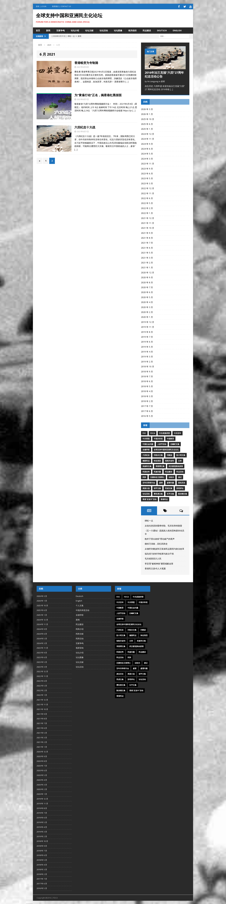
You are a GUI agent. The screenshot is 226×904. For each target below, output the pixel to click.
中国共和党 (158, 438)
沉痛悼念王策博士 (157, 476)
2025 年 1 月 (147, 128)
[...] (171, 88)
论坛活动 (104, 29)
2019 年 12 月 (147, 321)
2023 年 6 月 (147, 173)
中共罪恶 (146, 438)
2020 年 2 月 (147, 311)
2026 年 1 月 (147, 113)
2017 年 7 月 (147, 405)
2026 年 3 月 (147, 108)
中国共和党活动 (82, 609)
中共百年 (177, 432)
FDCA (152, 432)
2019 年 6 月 (147, 341)
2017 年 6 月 (147, 410)
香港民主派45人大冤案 (155, 568)
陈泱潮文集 (182, 493)
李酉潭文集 (160, 466)
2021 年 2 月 (147, 262)
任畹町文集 (174, 443)
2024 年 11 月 (147, 138)
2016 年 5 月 (147, 415)
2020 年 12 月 (147, 272)
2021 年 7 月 (147, 242)
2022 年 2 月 (147, 207)
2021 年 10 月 (147, 227)
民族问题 (157, 471)
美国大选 (146, 487)
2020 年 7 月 (147, 286)
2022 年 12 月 (147, 187)
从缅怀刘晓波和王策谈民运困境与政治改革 (164, 548)
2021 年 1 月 (147, 267)
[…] (126, 81)
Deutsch (162, 29)
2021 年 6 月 (147, 247)
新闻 (48, 29)
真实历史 (181, 482)
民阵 (144, 476)
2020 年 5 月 (147, 296)
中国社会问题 (148, 443)
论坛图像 (118, 29)
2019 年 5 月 (147, 346)
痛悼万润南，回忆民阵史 (156, 543)
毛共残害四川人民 (153, 558)
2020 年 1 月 (147, 316)
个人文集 (79, 605)
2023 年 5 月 (147, 178)
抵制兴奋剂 (169, 460)
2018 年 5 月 (147, 385)
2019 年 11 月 (147, 326)
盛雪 (161, 482)
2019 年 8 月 (147, 331)
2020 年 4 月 (147, 301)
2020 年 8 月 (147, 281)
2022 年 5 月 (147, 202)
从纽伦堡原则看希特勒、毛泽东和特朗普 (163, 525)
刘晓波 (169, 454)
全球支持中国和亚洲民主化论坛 (166, 449)
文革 (180, 460)
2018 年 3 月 (147, 395)
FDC (144, 432)
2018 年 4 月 (147, 390)
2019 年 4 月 (147, 351)
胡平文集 (157, 487)
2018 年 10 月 (147, 366)
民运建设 (147, 29)
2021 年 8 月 (147, 237)
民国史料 (146, 471)
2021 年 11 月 (147, 222)
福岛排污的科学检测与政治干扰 (159, 553)
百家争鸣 (60, 29)
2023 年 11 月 (147, 163)
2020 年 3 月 (147, 306)
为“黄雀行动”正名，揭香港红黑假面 (98, 94)
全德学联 (146, 449)
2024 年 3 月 (147, 158)
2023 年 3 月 (147, 183)
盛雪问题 (170, 482)
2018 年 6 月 (147, 380)
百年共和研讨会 (149, 482)
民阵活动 (79, 638)
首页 (38, 29)
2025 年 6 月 (147, 123)
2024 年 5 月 (147, 153)
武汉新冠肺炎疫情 (176, 466)
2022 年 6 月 (147, 197)
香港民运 (164, 499)
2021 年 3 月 (147, 257)
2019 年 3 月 (147, 356)
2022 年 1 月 (147, 212)
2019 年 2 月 (147, 361)
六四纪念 (146, 454)
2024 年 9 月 (147, 143)
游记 (180, 476)
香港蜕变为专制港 (86, 62)
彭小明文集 (180, 454)
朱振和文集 (147, 466)
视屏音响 (79, 647)
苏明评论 (179, 487)
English (177, 29)
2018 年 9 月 (147, 371)
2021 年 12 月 (147, 217)
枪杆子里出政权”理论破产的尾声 (160, 538)
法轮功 (171, 476)
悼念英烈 (157, 460)
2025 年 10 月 (147, 118)
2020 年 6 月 (147, 291)
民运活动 (179, 471)
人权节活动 (161, 443)
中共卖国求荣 (164, 432)
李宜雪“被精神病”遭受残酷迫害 (159, 563)
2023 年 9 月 (147, 168)
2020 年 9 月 (147, 277)
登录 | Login (41, 6)
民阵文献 (79, 633)
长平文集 (170, 493)
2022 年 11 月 (147, 192)
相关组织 (132, 29)
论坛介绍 (75, 29)
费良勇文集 (158, 493)
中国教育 (170, 438)
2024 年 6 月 (147, 148)
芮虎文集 (168, 487)
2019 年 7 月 (147, 336)
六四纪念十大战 (84, 127)
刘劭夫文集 (158, 454)
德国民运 (146, 460)
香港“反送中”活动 (149, 499)
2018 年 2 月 (147, 400)
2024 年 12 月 (147, 133)
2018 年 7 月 (147, 376)
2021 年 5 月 (147, 252)
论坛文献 (89, 29)
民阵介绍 (79, 628)
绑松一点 (149, 520)
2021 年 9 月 (147, 232)
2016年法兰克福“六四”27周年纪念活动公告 (164, 74)
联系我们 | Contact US (61, 6)
